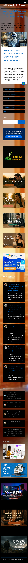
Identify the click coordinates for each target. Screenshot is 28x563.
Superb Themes (14, 561)
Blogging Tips (7, 98)
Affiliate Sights (7, 2)
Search (5, 118)
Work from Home (8, 111)
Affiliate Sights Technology (11, 94)
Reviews (6, 103)
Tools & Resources (9, 107)
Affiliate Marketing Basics (10, 89)
